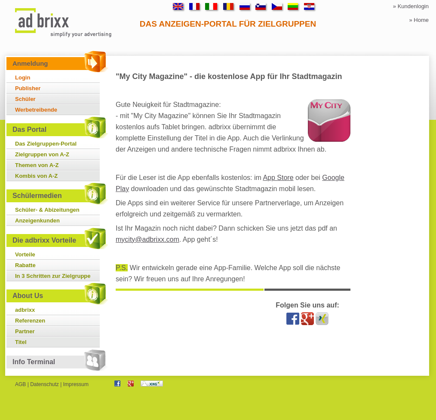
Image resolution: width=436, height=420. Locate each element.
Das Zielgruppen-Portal (46, 143)
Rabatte (25, 265)
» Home (419, 20)
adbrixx (25, 310)
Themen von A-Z (36, 165)
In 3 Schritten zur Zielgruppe (53, 276)
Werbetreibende (36, 110)
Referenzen (30, 320)
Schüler (25, 99)
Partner (25, 331)
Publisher (27, 88)
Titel (21, 342)
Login (22, 77)
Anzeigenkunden (37, 220)
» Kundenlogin (411, 6)
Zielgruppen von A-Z (42, 154)
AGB (20, 384)
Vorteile (25, 254)
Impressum (76, 384)
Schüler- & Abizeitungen (47, 210)
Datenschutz (44, 384)
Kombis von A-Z (36, 176)
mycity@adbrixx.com (147, 239)
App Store (278, 177)
